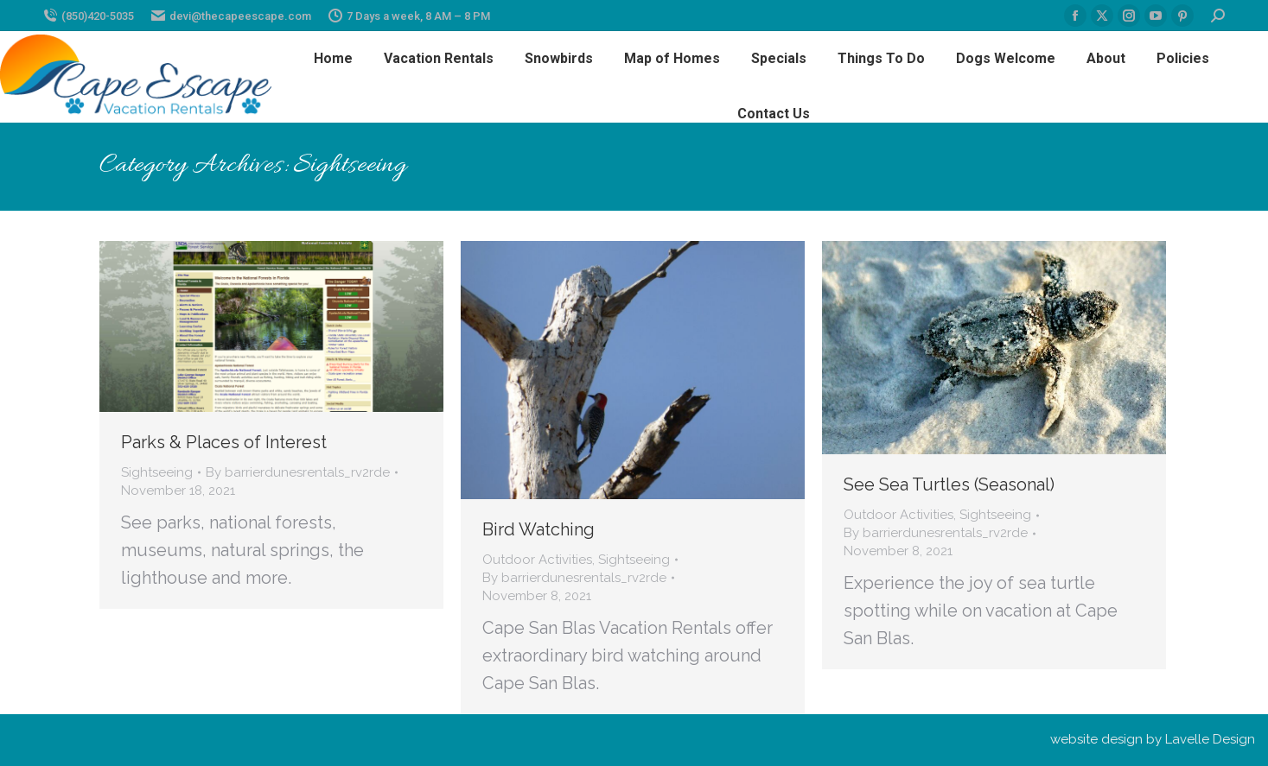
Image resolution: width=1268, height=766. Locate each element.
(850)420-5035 (88, 16)
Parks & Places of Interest (224, 442)
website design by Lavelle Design (1152, 739)
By (298, 472)
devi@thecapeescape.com (231, 16)
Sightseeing (157, 472)
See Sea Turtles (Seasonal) (949, 484)
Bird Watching (538, 529)
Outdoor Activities (537, 559)
